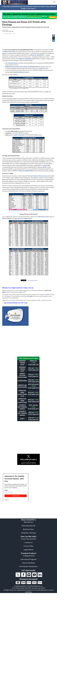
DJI (4, 33)
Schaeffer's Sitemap (28, 533)
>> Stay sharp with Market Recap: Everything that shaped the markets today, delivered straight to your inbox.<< (28, 7)
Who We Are (28, 522)
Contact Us (29, 542)
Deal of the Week (28, 563)
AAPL (10, 33)
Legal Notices (28, 550)
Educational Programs (28, 559)
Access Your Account (28, 539)
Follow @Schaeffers (33, 280)
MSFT (7, 33)
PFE (14, 33)
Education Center (43, 216)
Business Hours (28, 529)
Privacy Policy (28, 546)
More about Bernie (28, 526)
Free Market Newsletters (28, 566)
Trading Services (28, 556)
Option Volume (7, 218)
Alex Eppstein (5, 30)
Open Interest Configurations (23, 218)
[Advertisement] (27, 341)
